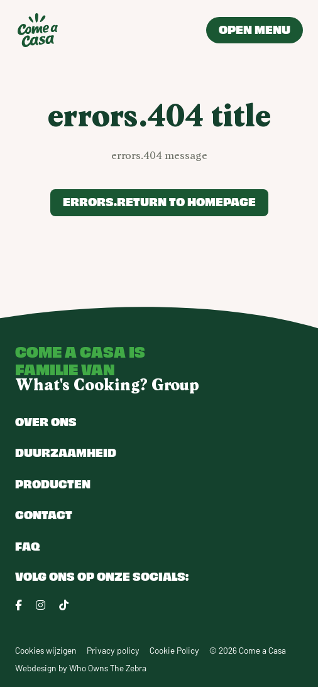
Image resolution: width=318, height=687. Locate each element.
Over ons (46, 421)
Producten (52, 483)
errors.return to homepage (159, 201)
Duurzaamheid (65, 451)
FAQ (27, 545)
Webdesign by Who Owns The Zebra (80, 667)
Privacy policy (113, 650)
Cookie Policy (174, 650)
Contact (43, 514)
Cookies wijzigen (46, 650)
